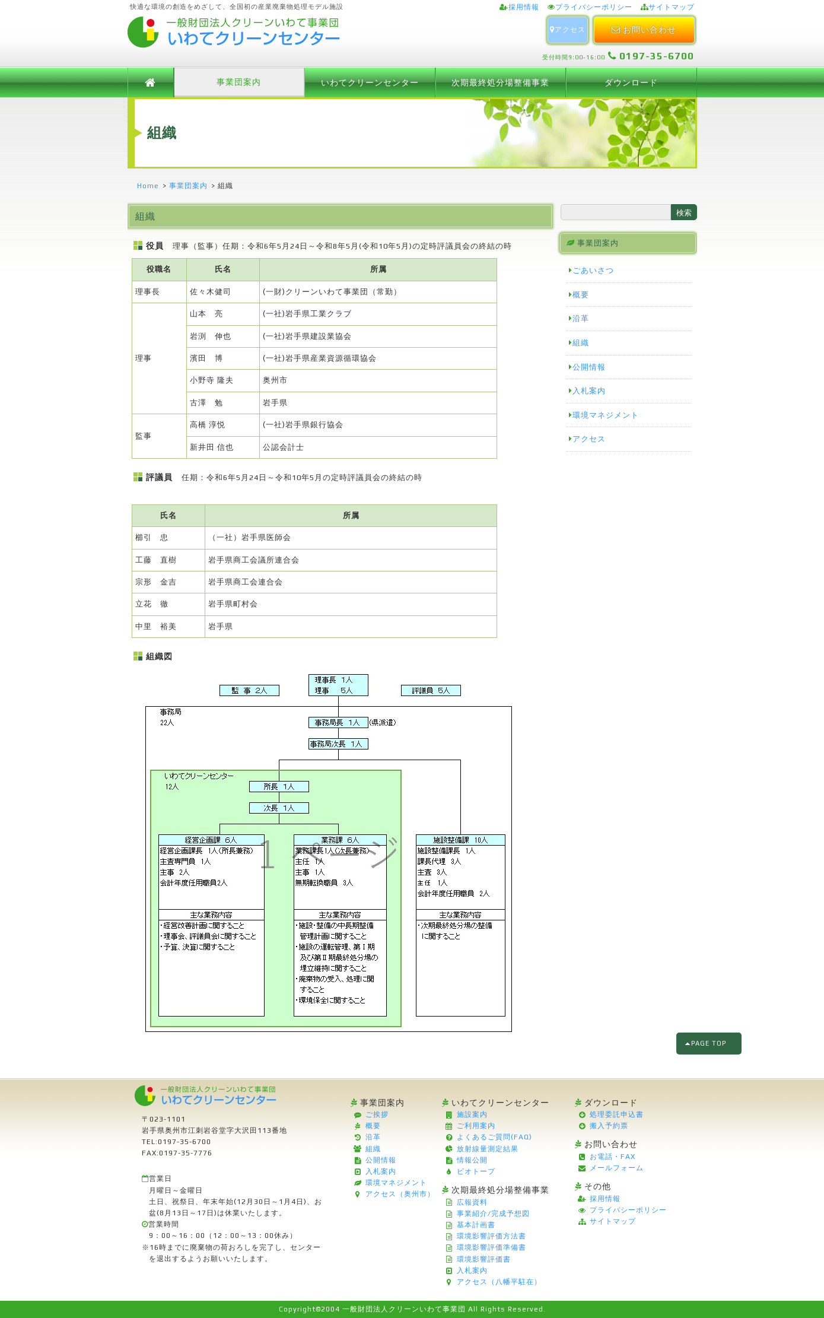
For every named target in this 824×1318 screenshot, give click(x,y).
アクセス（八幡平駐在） (499, 1282)
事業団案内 (239, 82)
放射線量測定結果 (487, 1149)
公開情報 (589, 367)
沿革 (580, 318)
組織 (580, 342)
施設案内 (472, 1114)
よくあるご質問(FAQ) (494, 1137)
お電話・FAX (612, 1156)
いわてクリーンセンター (370, 82)
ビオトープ (476, 1171)
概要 (580, 294)
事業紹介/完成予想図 (493, 1213)
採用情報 (523, 7)
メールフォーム (617, 1168)
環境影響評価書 (484, 1259)
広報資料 (472, 1202)
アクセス (568, 30)
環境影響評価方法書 (491, 1236)
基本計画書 (476, 1225)
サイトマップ (671, 7)
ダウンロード (631, 82)
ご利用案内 (476, 1126)
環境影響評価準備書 (491, 1247)
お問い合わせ (644, 29)
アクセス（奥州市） (400, 1194)
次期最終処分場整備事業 (500, 82)
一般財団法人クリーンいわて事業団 (404, 1309)
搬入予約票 (609, 1126)
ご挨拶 (377, 1114)
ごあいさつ (593, 270)
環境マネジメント (605, 415)
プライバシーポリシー (593, 7)
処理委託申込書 (617, 1114)
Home (148, 186)
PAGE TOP (709, 1043)
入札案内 (589, 390)
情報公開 (472, 1160)
